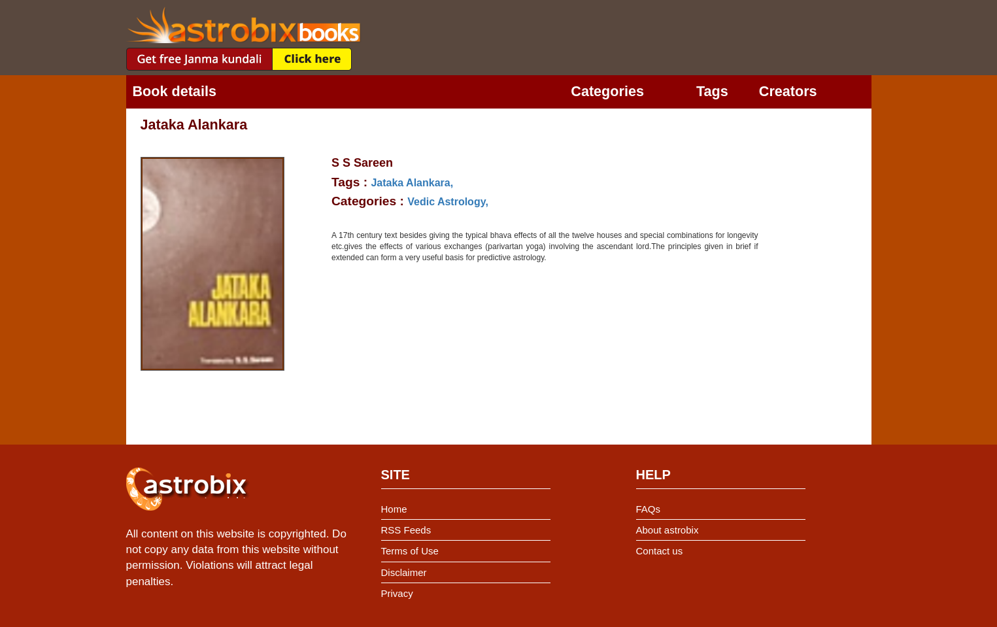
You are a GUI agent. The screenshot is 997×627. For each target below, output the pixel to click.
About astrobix (667, 529)
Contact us (659, 550)
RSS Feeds (406, 529)
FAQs (648, 509)
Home (394, 509)
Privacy (397, 593)
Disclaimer (404, 572)
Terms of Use (410, 550)
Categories (607, 91)
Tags (712, 91)
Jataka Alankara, (412, 182)
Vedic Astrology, (447, 201)
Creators (788, 91)
